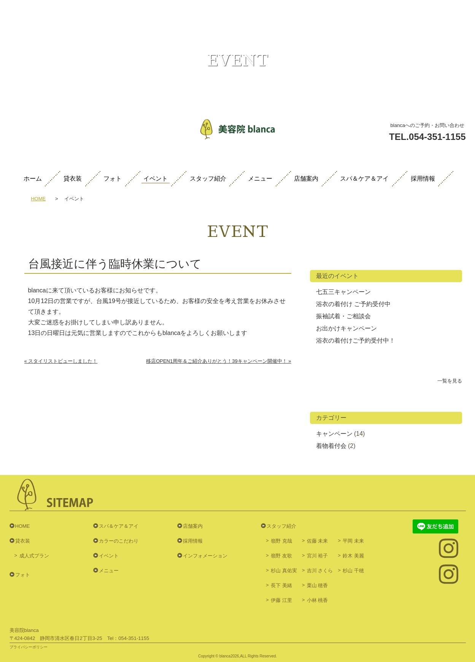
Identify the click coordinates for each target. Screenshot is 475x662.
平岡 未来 (353, 541)
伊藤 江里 (281, 600)
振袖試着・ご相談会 (343, 316)
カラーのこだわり (118, 541)
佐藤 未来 (317, 541)
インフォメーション (205, 556)
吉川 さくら (320, 570)
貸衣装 (73, 179)
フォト (112, 179)
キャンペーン (334, 433)
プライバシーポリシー (29, 647)
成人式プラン (34, 556)
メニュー (260, 179)
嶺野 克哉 (281, 541)
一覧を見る (449, 381)
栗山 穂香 (317, 585)
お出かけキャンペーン (346, 328)
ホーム (33, 179)
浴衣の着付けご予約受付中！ (355, 340)
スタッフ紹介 (208, 179)
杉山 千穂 (353, 570)
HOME (38, 199)
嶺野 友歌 (281, 556)
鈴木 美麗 (353, 556)
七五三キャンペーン (343, 292)
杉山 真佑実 (284, 570)
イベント (155, 179)
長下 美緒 (281, 585)
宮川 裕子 (317, 556)
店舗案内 (306, 179)
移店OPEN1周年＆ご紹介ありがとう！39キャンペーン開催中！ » (218, 361)
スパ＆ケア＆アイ (364, 179)
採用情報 (423, 179)
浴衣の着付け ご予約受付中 (353, 304)
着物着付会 (331, 446)
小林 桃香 (317, 600)
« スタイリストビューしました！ (61, 361)
